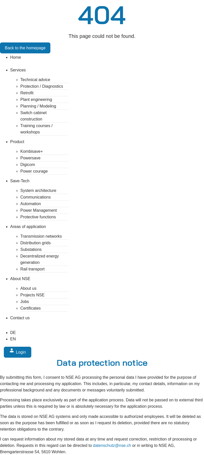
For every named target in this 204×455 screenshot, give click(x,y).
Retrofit (27, 93)
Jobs (24, 301)
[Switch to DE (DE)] (13, 332)
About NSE (20, 279)
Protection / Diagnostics (41, 86)
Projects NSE (32, 295)
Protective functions (38, 217)
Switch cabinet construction (33, 116)
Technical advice (35, 80)
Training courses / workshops (36, 129)
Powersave (30, 158)
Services (18, 70)
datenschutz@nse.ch (112, 445)
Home (15, 57)
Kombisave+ (31, 151)
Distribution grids (35, 243)
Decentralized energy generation (39, 259)
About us (28, 288)
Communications (35, 197)
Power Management (38, 210)
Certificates (30, 308)
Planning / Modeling (38, 106)
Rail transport (32, 269)
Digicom (27, 164)
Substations (31, 249)
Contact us (20, 318)
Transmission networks (41, 236)
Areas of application (28, 226)
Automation (30, 204)
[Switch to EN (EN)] (13, 339)
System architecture (38, 190)
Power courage (34, 171)
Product (17, 142)
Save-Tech (20, 181)
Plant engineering (36, 99)
